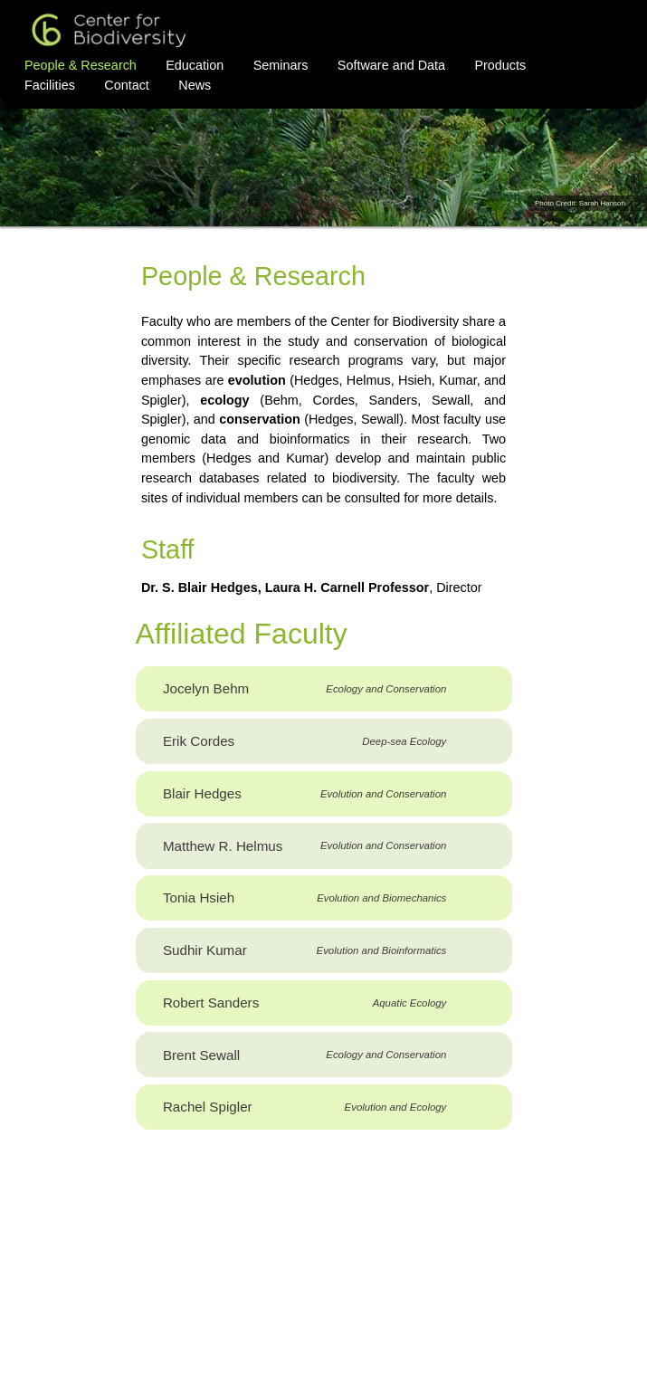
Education (195, 65)
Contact (126, 85)
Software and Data (391, 65)
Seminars (281, 65)
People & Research (80, 65)
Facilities (49, 85)
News (194, 85)
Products (500, 65)
